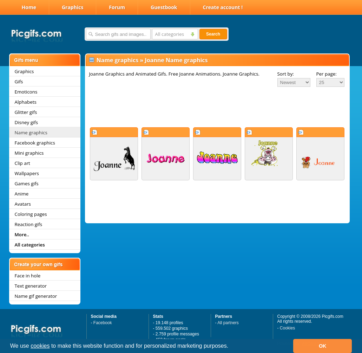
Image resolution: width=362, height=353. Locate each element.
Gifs (19, 81)
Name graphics (31, 132)
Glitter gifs (26, 112)
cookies (40, 346)
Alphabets (26, 102)
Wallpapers (27, 173)
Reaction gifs (28, 224)
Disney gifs (26, 122)
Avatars (23, 204)
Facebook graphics (35, 143)
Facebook (102, 322)
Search (213, 34)
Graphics (72, 7)
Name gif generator (36, 296)
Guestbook (164, 7)
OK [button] (323, 346)
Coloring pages (31, 214)
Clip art (22, 163)
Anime (22, 194)
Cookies (287, 328)
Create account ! (223, 7)
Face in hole (28, 275)
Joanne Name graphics (176, 60)
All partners (228, 322)
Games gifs (27, 183)
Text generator (31, 286)
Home (29, 7)
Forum (117, 7)
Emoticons (26, 92)
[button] (231, 347)
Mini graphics (29, 153)
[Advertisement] (217, 107)
